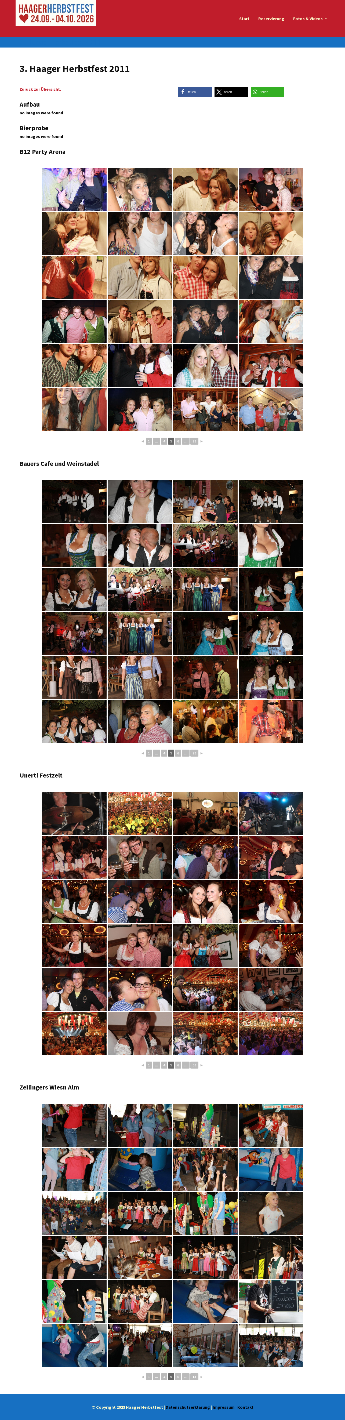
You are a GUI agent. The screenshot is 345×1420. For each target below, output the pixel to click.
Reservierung (271, 18)
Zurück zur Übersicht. (40, 89)
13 (194, 1376)
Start (244, 18)
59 (194, 1065)
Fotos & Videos (308, 18)
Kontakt (245, 1407)
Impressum (224, 1407)
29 (194, 753)
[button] (195, 92)
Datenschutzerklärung (188, 1407)
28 (194, 441)
